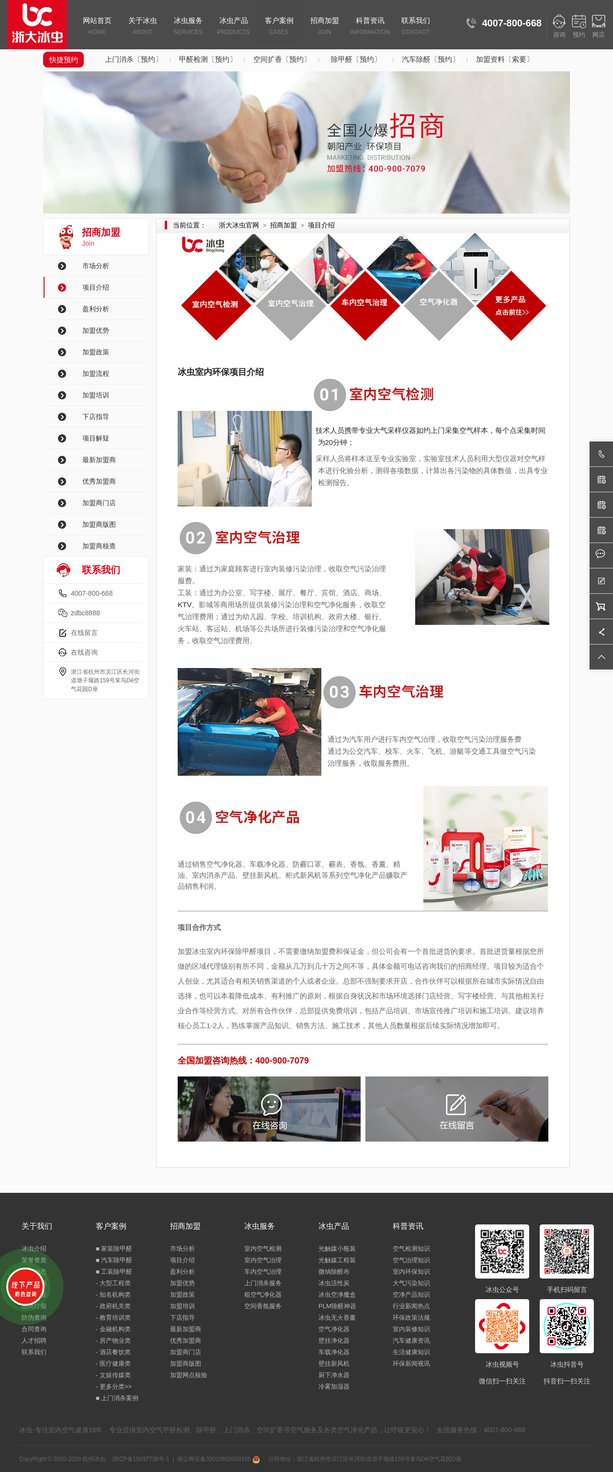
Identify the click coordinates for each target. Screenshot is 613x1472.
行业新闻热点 (411, 1306)
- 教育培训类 (113, 1317)
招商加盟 (324, 26)
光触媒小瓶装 (337, 1248)
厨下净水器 (334, 1375)
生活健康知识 (411, 1352)
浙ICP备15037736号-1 (141, 1459)
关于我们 (37, 1226)
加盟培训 (95, 395)
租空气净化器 (263, 1294)
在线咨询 (84, 652)
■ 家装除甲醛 (114, 1248)
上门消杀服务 (263, 1283)
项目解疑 (95, 438)
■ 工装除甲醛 (114, 1271)
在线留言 (84, 632)
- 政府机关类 (113, 1306)
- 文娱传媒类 (113, 1375)
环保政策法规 (411, 1317)
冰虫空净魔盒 (337, 1294)
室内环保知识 (411, 1271)
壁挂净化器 (334, 1340)
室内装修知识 (411, 1329)
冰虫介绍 (34, 1248)
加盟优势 (95, 330)
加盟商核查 (99, 546)
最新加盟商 (99, 460)
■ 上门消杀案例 (117, 1398)
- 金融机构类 (113, 1329)
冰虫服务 (188, 26)
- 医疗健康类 (113, 1363)
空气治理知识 (411, 1260)
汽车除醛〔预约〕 (430, 59)
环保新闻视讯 (411, 1363)
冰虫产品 (233, 26)
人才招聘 (34, 1340)
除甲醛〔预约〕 (356, 59)
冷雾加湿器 (334, 1386)
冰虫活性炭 (334, 1283)
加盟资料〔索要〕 (505, 59)
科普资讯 (370, 26)
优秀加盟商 (99, 481)
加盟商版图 (99, 524)
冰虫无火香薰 (337, 1317)
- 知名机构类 (113, 1294)
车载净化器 (334, 1352)
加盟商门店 (99, 503)
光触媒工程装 (337, 1260)
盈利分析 (95, 309)
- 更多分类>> (114, 1386)
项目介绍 (95, 287)
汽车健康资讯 (411, 1340)
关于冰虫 (142, 26)
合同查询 (34, 1329)
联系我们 (415, 26)
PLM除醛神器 (337, 1306)
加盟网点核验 (188, 1375)
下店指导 (95, 416)
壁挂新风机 (334, 1363)
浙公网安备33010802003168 (218, 1459)
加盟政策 (95, 352)
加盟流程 (95, 373)
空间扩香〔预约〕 (282, 59)
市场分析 (95, 266)
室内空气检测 (263, 1248)
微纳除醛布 (334, 1271)
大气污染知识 (411, 1283)
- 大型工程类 (113, 1283)
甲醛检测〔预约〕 (208, 59)
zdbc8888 (85, 613)
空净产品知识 (411, 1294)
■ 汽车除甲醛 (114, 1260)
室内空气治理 (263, 1260)
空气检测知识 (411, 1248)
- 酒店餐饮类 (113, 1352)
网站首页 (97, 26)
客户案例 (279, 26)
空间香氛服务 (263, 1306)
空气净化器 (334, 1329)
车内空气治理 (263, 1271)
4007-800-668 (92, 593)
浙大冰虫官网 (239, 225)
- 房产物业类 (113, 1340)
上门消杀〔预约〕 (133, 59)
